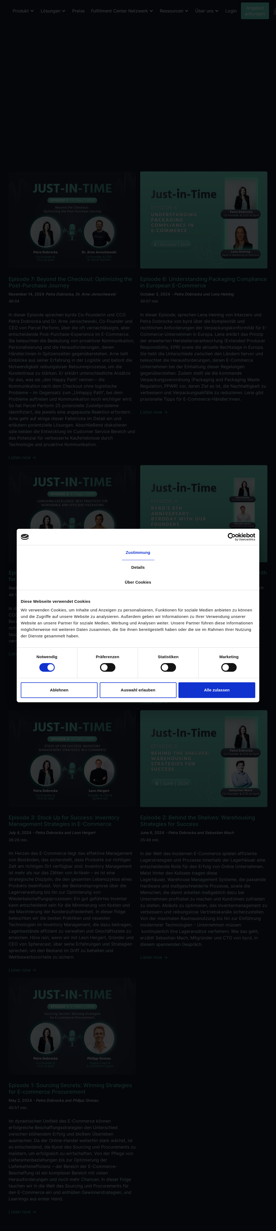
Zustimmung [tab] (138, 552)
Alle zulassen (217, 690)
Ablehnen (59, 690)
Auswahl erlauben (138, 690)
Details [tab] (138, 567)
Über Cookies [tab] (138, 582)
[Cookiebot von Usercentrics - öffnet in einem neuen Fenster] (231, 537)
